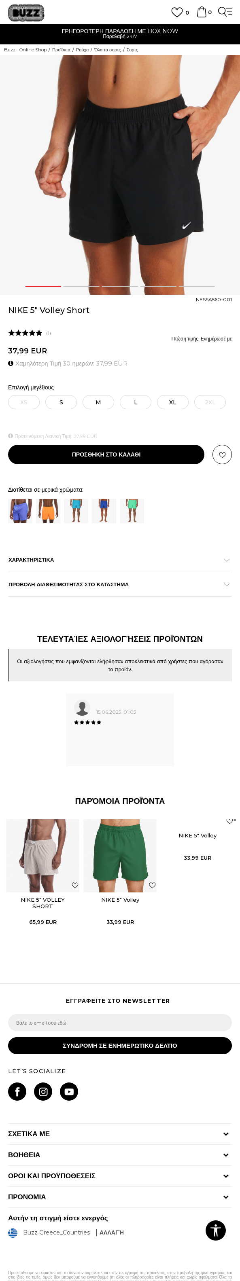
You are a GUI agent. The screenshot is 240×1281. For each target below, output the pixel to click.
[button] (222, 454)
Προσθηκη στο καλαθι (106, 454)
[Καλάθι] (201, 15)
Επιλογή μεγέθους (31, 387)
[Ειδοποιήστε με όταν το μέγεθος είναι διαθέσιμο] (24, 402)
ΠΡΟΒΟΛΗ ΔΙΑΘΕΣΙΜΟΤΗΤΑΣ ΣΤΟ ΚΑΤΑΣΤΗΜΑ (115, 584)
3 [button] (119, 286)
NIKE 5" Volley (120, 899)
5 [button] (196, 286)
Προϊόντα (61, 50)
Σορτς (132, 50)
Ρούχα (82, 50)
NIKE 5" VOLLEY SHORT (43, 902)
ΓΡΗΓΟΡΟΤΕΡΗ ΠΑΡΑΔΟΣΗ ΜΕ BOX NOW (120, 31)
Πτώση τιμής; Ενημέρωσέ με (201, 339)
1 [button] (43, 286)
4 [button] (158, 286)
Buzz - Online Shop (25, 50)
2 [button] (81, 286)
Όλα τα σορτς (107, 50)
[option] (120, 34)
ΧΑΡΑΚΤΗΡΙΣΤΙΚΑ (115, 559)
